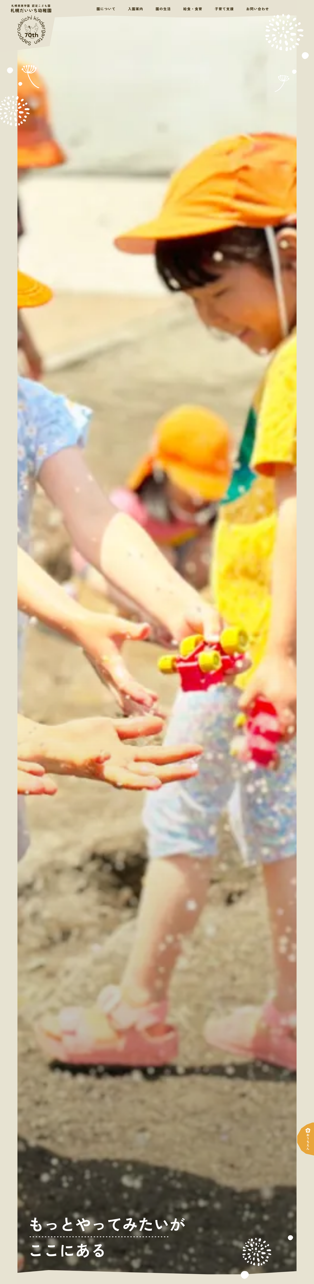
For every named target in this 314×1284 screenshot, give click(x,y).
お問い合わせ (257, 8)
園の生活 (163, 8)
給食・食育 (192, 8)
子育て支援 (224, 8)
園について (106, 8)
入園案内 (135, 8)
